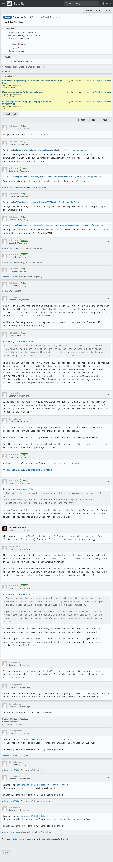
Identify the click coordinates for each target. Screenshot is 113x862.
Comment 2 (13, 171)
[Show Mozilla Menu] (9, 3)
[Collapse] (108, 127)
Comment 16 (13, 707)
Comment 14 (13, 665)
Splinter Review (104, 80)
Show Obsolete (10, 114)
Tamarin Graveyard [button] (27, 33)
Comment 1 (13, 144)
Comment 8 (13, 422)
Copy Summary (91, 10)
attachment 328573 (26, 739)
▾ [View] (99, 10)
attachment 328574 (26, 785)
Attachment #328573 (10, 248)
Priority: (13, 48)
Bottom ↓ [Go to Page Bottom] (82, 120)
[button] (106, 3)
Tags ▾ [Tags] (94, 120)
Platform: (13, 38)
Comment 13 (13, 588)
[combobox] (81, 3)
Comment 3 (13, 196)
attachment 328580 (26, 816)
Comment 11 (13, 530)
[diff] (54, 739)
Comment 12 (13, 549)
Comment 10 (14, 483)
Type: (14, 44)
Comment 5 (13, 300)
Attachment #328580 (11, 277)
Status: (14, 61)
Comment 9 (13, 457)
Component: (11, 35)
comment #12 (25, 594)
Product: (13, 33)
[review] (64, 739)
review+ (79, 80)
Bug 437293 (18, 17)
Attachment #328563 (11, 187)
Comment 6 (13, 336)
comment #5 (25, 341)
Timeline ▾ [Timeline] (105, 120)
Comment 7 (13, 396)
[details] (44, 739)
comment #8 (25, 489)
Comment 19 (13, 810)
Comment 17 (13, 734)
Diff (94, 80)
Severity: (13, 51)
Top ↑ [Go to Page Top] (6, 852)
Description (13, 129)
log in (15, 839)
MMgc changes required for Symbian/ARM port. (22, 92)
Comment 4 (13, 220)
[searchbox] (81, 3)
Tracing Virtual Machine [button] (29, 35)
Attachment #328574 (10, 262)
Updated (12, 243)
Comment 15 (13, 687)
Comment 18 (14, 779)
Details (88, 80)
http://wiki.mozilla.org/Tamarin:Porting (27, 470)
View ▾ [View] (107, 10)
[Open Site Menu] (3, 3)
